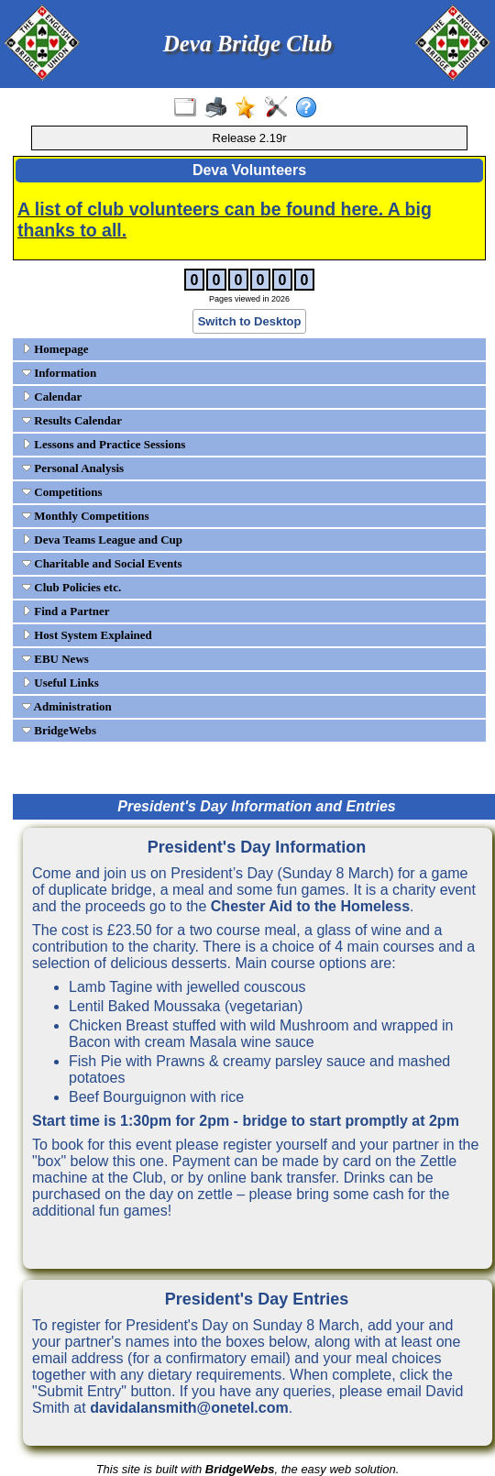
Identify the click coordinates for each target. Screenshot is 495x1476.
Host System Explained (87, 635)
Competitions (62, 492)
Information (59, 373)
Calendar (52, 396)
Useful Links (60, 682)
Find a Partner (66, 611)
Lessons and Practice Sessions (103, 444)
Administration (67, 706)
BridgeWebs (59, 730)
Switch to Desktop (250, 321)
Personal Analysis (73, 468)
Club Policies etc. (71, 587)
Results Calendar (72, 420)
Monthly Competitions (85, 516)
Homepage (55, 349)
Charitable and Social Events (102, 563)
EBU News (55, 659)
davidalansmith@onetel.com (189, 1407)
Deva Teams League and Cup (102, 539)
